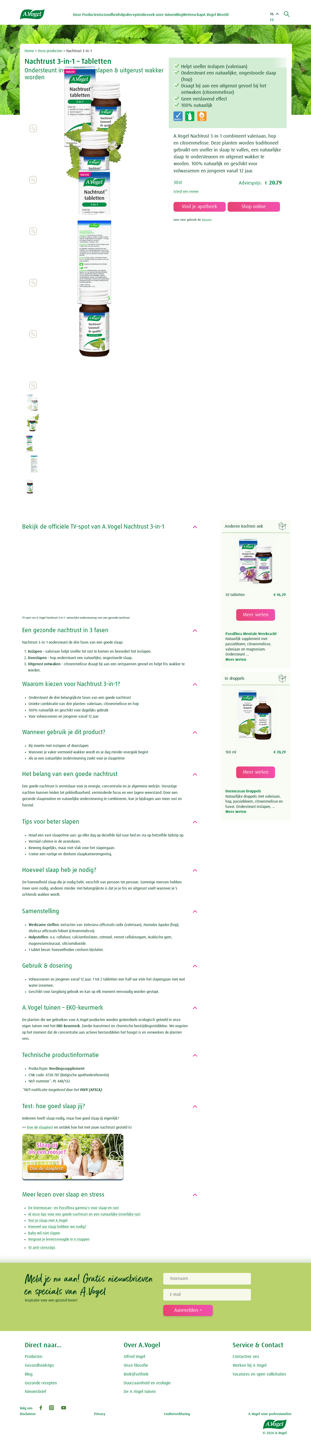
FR (272, 20)
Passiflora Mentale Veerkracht (251, 634)
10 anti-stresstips (41, 1248)
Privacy (99, 1414)
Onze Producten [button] (87, 15)
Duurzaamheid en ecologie (147, 1383)
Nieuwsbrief (35, 1392)
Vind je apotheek (199, 206)
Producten (33, 1357)
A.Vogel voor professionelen (269, 1414)
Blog (180, 15)
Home (29, 51)
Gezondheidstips (39, 1365)
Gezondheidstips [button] (114, 15)
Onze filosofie (136, 1365)
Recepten (136, 15)
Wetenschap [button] (194, 15)
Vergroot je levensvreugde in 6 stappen (59, 1239)
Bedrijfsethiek (136, 1374)
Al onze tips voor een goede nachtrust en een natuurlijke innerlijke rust (84, 1214)
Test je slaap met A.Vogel (47, 1220)
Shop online (253, 206)
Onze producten (50, 51)
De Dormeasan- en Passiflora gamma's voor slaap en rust (73, 1208)
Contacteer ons (246, 1357)
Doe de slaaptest (40, 1127)
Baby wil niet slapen (44, 1233)
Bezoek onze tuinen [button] (160, 15)
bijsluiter (207, 219)
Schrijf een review (187, 191)
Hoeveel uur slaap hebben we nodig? (57, 1227)
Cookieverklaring (177, 1414)
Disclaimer (28, 1414)
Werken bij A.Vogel (249, 1365)
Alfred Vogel (134, 1357)
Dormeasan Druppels (243, 792)
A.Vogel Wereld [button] (217, 15)
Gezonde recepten (41, 1383)
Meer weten (255, 615)
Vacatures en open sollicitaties (259, 1374)
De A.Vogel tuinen (140, 1392)
